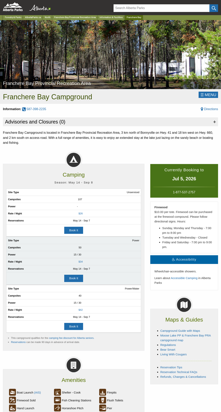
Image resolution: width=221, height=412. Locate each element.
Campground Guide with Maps (180, 330)
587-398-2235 (34, 109)
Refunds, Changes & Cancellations (183, 376)
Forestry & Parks (13, 17)
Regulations (168, 345)
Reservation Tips (171, 367)
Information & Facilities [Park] (111, 17)
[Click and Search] (213, 8)
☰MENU (208, 95)
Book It (73, 230)
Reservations (18, 342)
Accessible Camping (184, 278)
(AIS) (37, 392)
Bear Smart (167, 349)
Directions (209, 109)
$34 (81, 261)
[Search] (161, 8)
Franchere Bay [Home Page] (134, 17)
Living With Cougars (173, 354)
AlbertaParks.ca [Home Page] (33, 17)
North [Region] (47, 17)
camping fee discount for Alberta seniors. (71, 337)
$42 (81, 309)
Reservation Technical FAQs (178, 372)
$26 (81, 213)
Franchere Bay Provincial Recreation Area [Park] (75, 17)
